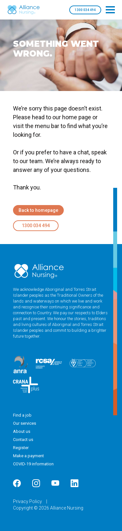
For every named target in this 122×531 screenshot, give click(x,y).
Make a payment (28, 455)
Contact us (23, 439)
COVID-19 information (33, 463)
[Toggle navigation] (110, 10)
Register (21, 447)
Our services (24, 423)
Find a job (22, 415)
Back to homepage (38, 210)
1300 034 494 (85, 10)
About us (21, 431)
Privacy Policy (28, 501)
